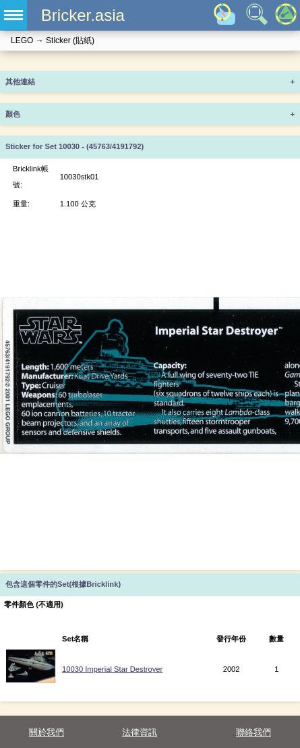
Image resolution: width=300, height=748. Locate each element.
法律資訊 (139, 732)
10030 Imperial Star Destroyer (112, 669)
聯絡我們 (253, 732)
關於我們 (46, 732)
